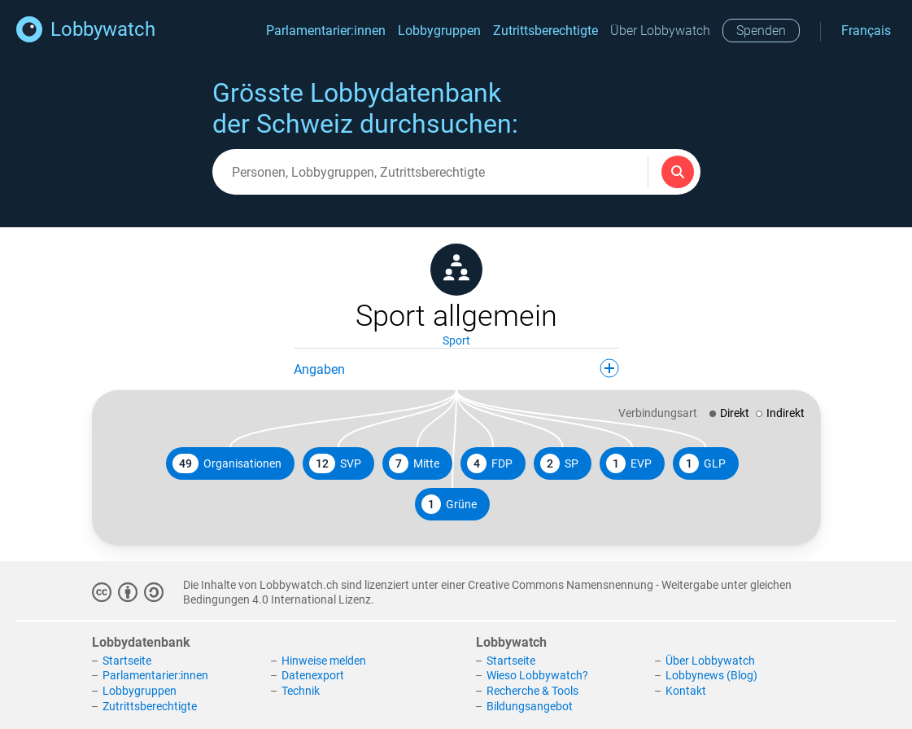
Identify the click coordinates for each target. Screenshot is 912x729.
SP (559, 463)
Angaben (456, 368)
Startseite (127, 660)
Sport (456, 340)
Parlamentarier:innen (326, 30)
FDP (490, 463)
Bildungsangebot (530, 706)
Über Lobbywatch (660, 30)
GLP (702, 463)
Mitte (414, 463)
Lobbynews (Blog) (711, 675)
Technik (300, 690)
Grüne (449, 504)
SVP (335, 463)
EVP (629, 463)
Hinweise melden (323, 660)
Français (866, 30)
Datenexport (312, 675)
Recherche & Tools (532, 690)
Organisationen (226, 463)
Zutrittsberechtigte (545, 30)
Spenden (761, 30)
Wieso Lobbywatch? (537, 675)
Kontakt (685, 690)
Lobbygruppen (439, 30)
